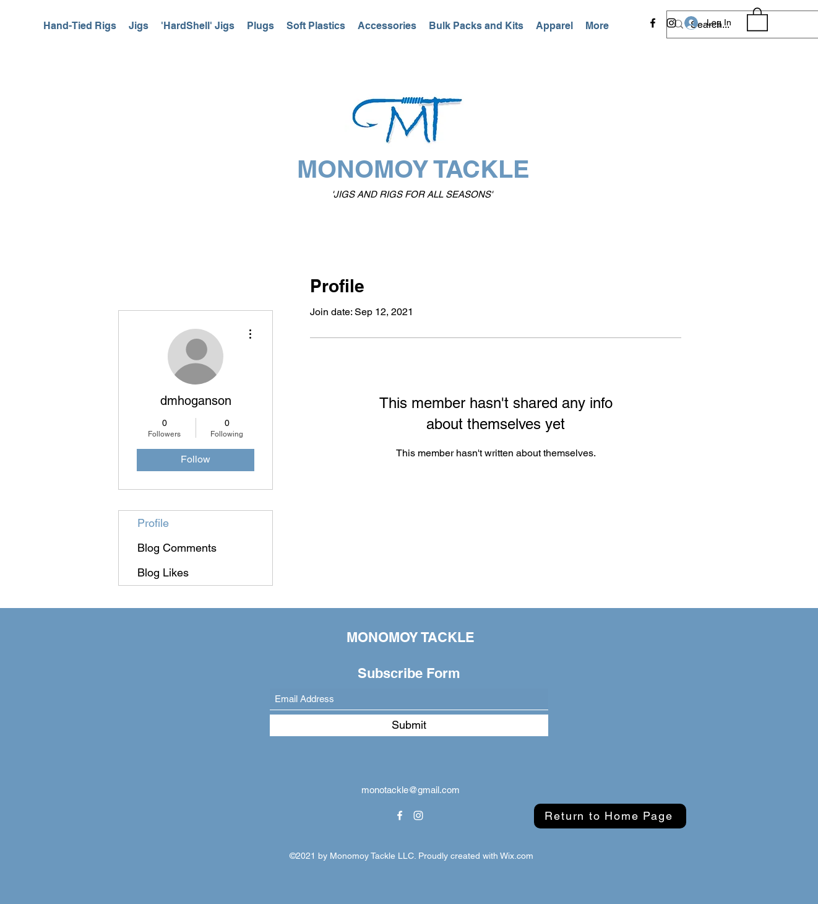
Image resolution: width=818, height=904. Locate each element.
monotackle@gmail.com (410, 789)
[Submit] (409, 725)
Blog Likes (163, 572)
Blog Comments (177, 547)
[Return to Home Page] (610, 816)
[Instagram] (671, 23)
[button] (80, 26)
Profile (153, 522)
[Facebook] (653, 23)
